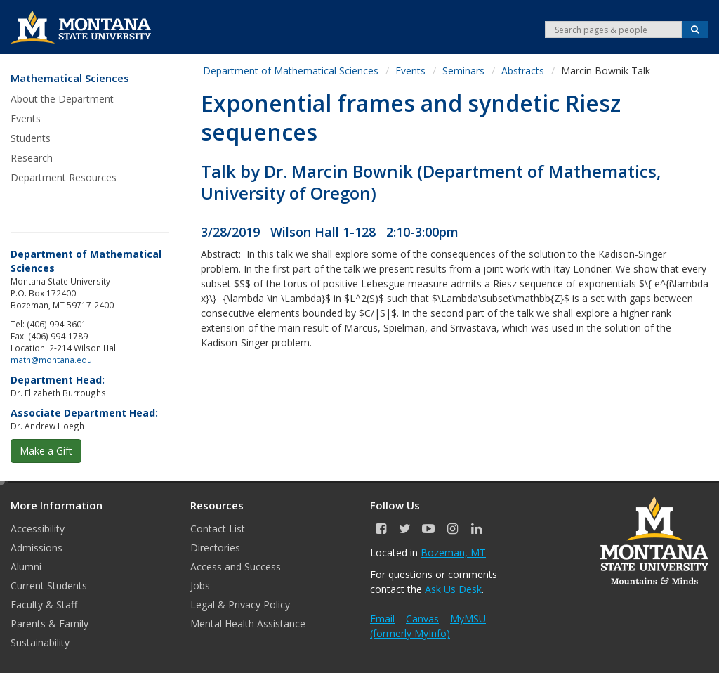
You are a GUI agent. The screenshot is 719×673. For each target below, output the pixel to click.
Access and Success (235, 566)
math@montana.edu (51, 359)
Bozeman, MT (453, 552)
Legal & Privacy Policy (240, 604)
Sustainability (40, 642)
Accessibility (38, 528)
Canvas (422, 618)
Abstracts (522, 70)
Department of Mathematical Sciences (290, 70)
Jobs (200, 585)
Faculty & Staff (44, 604)
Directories (215, 547)
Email (382, 618)
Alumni (26, 566)
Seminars (463, 70)
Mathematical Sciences (70, 78)
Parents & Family (49, 623)
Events (26, 118)
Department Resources (64, 177)
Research (32, 157)
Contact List (217, 528)
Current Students (49, 585)
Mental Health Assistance (247, 623)
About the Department (62, 98)
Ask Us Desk (453, 589)
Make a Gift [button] (46, 450)
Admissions (36, 547)
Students (31, 138)
